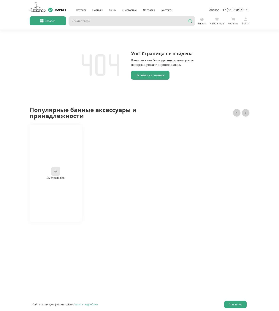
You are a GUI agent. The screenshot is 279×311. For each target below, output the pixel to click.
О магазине (129, 10)
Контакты (166, 10)
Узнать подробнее (86, 304)
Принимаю (235, 304)
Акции (112, 10)
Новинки (97, 10)
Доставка (149, 10)
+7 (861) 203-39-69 (236, 10)
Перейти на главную (150, 75)
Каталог (81, 10)
